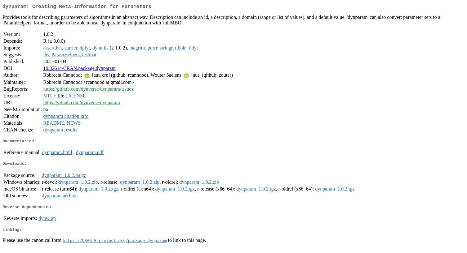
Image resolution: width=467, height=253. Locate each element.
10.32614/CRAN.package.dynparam (79, 69)
